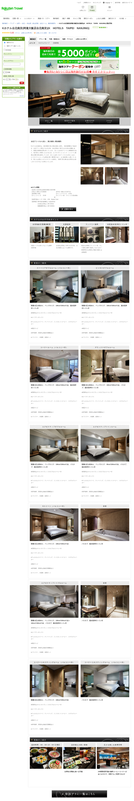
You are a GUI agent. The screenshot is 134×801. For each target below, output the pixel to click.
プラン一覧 (42, 39)
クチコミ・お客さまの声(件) (23, 33)
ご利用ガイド (87, 2)
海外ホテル (10, 42)
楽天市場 (117, 2)
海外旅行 (5, 23)
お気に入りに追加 (41, 33)
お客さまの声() (81, 39)
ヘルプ (79, 2)
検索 (22, 82)
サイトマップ (97, 2)
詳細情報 (56, 43)
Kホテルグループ (44, 43)
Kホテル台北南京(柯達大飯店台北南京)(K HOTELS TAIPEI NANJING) (45, 28)
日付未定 (8, 50)
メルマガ (53, 33)
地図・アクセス (67, 39)
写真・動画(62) (54, 39)
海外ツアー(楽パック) (13, 46)
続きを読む (22, 95)
